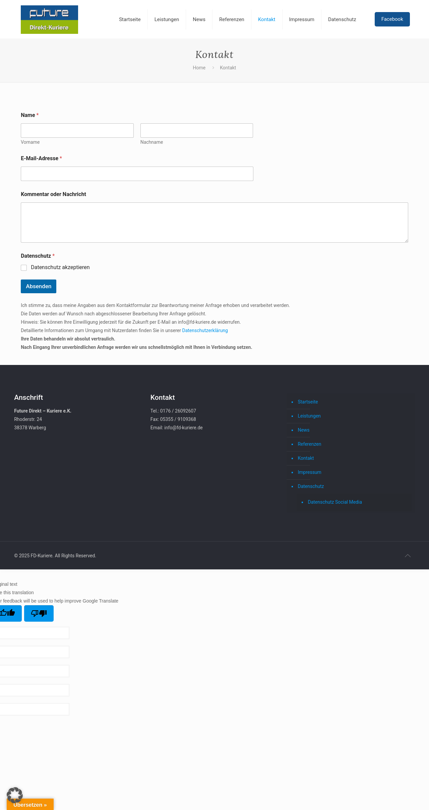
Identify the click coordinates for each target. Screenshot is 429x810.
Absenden (38, 286)
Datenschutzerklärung (205, 330)
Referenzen (309, 444)
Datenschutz (311, 486)
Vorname (30, 142)
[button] (14, 795)
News (303, 430)
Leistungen (309, 416)
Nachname (151, 142)
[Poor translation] (39, 613)
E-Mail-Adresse (41, 158)
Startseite (308, 401)
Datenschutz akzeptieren (60, 267)
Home (199, 67)
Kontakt (306, 458)
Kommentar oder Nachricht (53, 194)
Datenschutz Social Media (335, 502)
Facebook (392, 19)
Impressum (309, 472)
